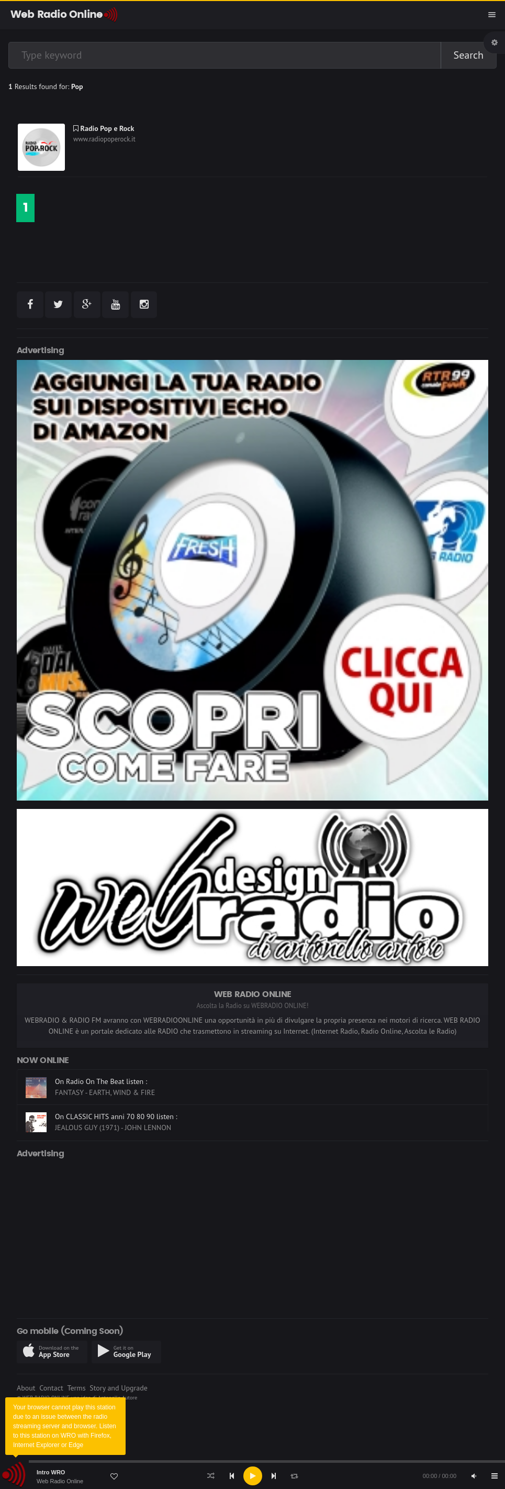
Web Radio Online (60, 1481)
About (26, 1388)
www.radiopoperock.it (104, 139)
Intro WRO (51, 1472)
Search (469, 55)
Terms (76, 1388)
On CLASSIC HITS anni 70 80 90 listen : (116, 1116)
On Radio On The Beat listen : (101, 1081)
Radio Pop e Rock (103, 128)
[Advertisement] (252, 1236)
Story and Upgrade (118, 1388)
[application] (252, 1475)
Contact (51, 1388)
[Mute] (473, 1475)
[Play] (252, 1475)
